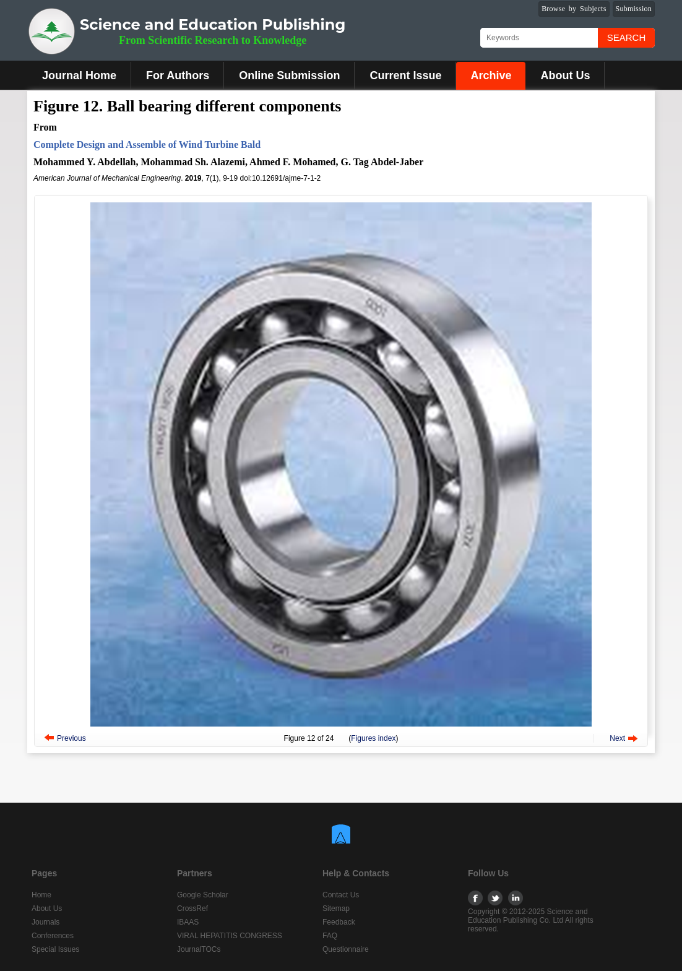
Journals (45, 922)
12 (311, 738)
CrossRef (192, 908)
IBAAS (188, 922)
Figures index (373, 738)
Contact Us (340, 895)
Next (617, 738)
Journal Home (79, 75)
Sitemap (336, 908)
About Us (565, 75)
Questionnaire (345, 949)
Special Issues (55, 949)
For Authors (177, 75)
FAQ (329, 935)
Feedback (338, 922)
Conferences (53, 935)
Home (41, 895)
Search (626, 37)
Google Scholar (202, 895)
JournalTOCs (198, 949)
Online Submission (289, 75)
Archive (490, 75)
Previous (71, 738)
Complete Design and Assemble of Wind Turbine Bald (147, 144)
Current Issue (405, 75)
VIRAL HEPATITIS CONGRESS (229, 935)
